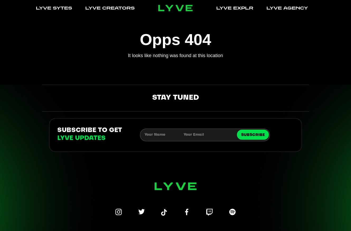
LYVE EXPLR (234, 8)
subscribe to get (89, 134)
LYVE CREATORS (110, 8)
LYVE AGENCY (287, 8)
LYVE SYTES (54, 8)
